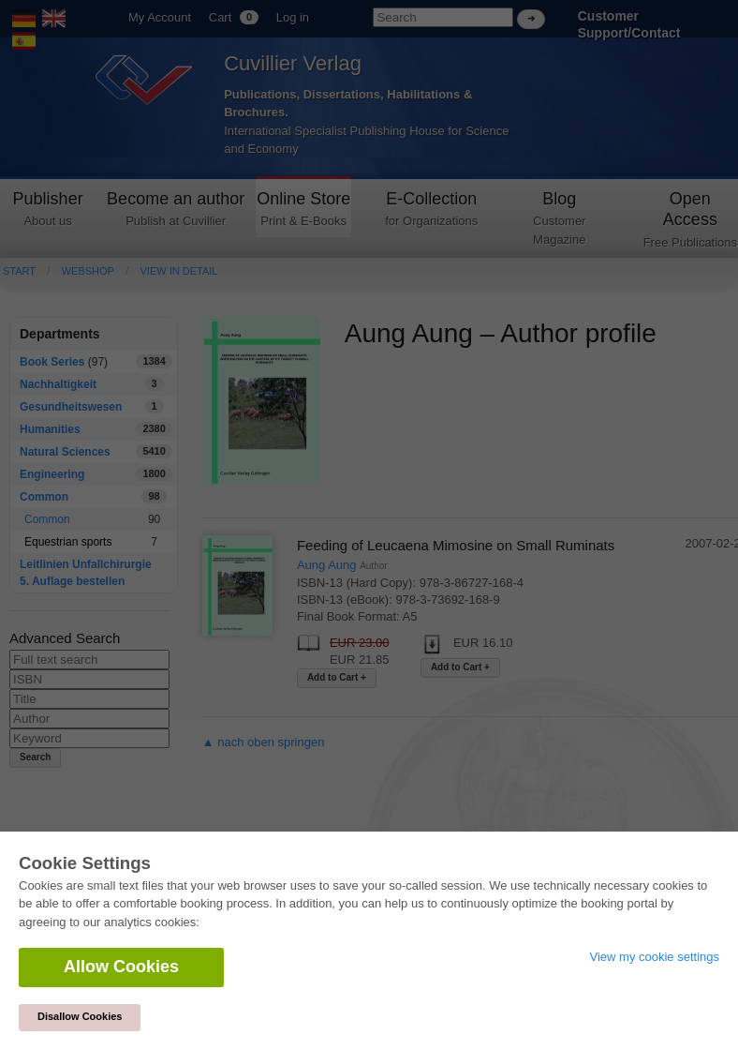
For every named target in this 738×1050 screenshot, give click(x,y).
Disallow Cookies (79, 1016)
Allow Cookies (121, 966)
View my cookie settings (655, 957)
